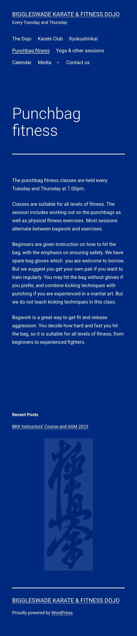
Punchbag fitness (31, 51)
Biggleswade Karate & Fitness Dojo (66, 14)
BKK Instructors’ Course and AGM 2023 (50, 426)
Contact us (78, 62)
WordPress (62, 612)
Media (44, 62)
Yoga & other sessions (80, 51)
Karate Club (50, 39)
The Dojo (21, 39)
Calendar (21, 62)
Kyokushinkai (83, 39)
